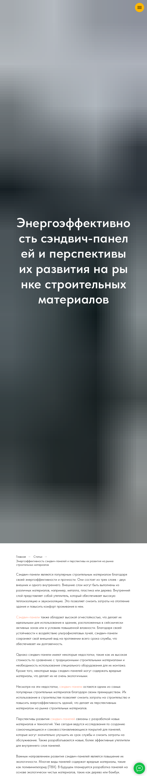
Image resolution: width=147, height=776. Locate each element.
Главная (21, 556)
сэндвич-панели (70, 686)
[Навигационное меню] (139, 7)
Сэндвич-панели (28, 617)
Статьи (37, 556)
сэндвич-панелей (62, 719)
